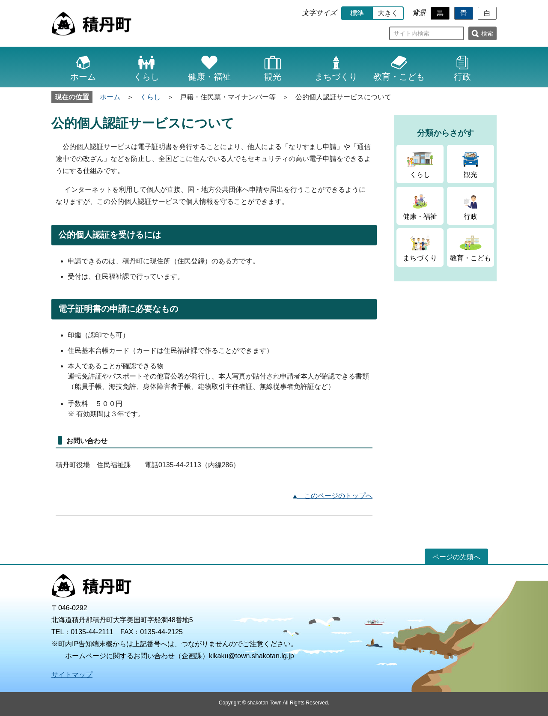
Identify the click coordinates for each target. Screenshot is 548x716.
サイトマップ (71, 674)
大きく (388, 13)
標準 (357, 13)
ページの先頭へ (456, 557)
